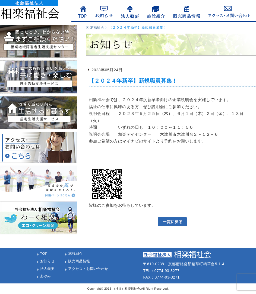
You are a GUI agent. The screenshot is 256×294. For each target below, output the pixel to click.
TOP (44, 253)
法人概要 (47, 269)
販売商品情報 (79, 261)
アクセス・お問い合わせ (88, 269)
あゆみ (45, 276)
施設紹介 (75, 253)
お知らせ (47, 261)
